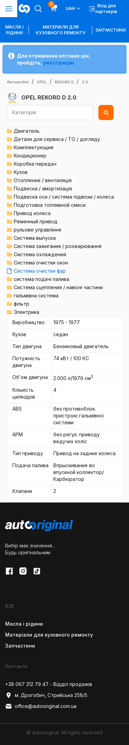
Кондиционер (30, 155)
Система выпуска (35, 238)
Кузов (21, 172)
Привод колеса (32, 213)
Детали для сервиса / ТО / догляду (57, 139)
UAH (73, 8)
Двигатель (27, 131)
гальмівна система (36, 295)
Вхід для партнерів (103, 8)
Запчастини (110, 30)
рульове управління (37, 230)
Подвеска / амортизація (43, 188)
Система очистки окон (41, 262)
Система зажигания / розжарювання (57, 246)
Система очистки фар (40, 271)
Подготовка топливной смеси (50, 205)
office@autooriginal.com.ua (40, 706)
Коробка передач (35, 164)
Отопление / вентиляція (43, 180)
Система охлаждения (40, 254)
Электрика (26, 312)
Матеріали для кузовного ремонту (60, 29)
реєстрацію (58, 63)
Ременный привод (35, 221)
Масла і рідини (24, 624)
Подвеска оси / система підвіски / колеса (64, 197)
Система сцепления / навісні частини (58, 287)
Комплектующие (34, 147)
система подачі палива (41, 279)
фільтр (21, 304)
